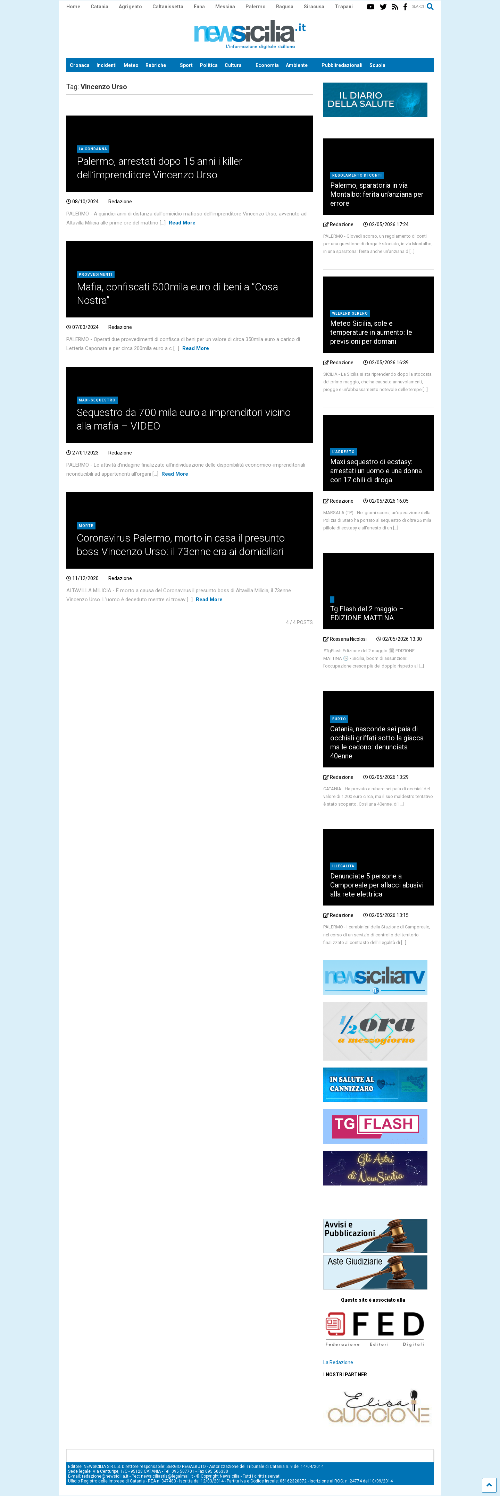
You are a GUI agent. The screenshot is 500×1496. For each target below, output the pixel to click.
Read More (182, 223)
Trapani (344, 6)
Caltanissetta (167, 6)
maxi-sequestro (97, 400)
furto (339, 719)
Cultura (233, 65)
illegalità (343, 866)
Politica (209, 65)
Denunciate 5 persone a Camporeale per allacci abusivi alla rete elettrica (377, 885)
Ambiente (297, 65)
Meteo (131, 65)
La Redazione (338, 1362)
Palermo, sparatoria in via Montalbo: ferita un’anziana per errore (377, 194)
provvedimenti (95, 275)
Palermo (255, 6)
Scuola (377, 65)
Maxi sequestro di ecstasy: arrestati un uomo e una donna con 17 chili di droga (376, 471)
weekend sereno (350, 313)
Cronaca (80, 65)
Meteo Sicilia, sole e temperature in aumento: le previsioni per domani (371, 332)
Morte (86, 526)
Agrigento (130, 6)
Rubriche (155, 65)
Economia (267, 65)
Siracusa (314, 6)
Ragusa (284, 6)
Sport (186, 65)
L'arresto (343, 452)
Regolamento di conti (357, 175)
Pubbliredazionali (342, 65)
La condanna (93, 149)
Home (73, 6)
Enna (199, 6)
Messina (225, 6)
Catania (99, 6)
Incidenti (107, 65)
